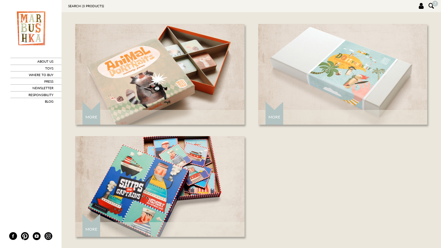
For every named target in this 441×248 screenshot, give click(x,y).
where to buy (41, 75)
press (48, 81)
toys (49, 68)
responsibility (40, 95)
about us (45, 61)
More (91, 116)
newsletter (42, 88)
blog (49, 101)
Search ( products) (86, 6)
